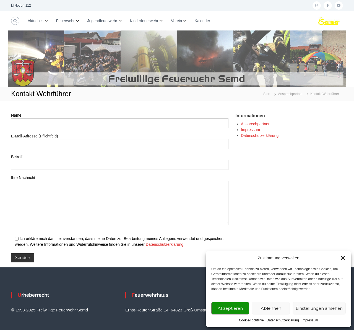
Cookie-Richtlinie (251, 320)
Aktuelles (35, 21)
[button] (343, 258)
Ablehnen (271, 308)
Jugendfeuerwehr (102, 21)
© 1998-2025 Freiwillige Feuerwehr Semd (49, 310)
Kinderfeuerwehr (144, 21)
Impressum (310, 320)
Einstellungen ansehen (319, 308)
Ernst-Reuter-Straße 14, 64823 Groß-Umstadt (167, 310)
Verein (176, 21)
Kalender (202, 21)
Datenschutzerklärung (283, 320)
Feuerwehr (65, 21)
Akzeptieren (230, 308)
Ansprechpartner (255, 124)
